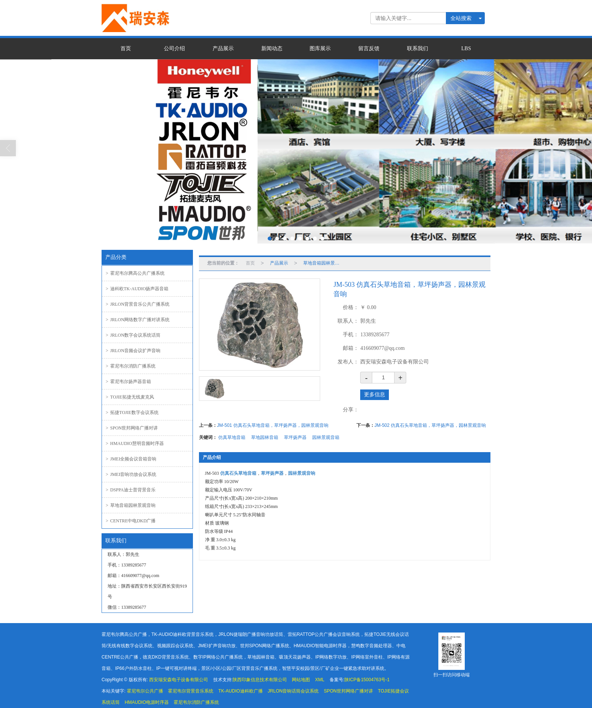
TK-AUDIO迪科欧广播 (240, 691)
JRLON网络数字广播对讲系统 (138, 319)
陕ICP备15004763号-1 (367, 679)
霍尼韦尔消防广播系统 (131, 366)
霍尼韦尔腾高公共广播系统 (135, 273)
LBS (466, 48)
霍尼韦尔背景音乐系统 (190, 691)
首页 (125, 48)
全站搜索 (461, 18)
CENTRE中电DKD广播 (131, 520)
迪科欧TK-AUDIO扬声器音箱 (137, 288)
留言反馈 (368, 48)
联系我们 (417, 48)
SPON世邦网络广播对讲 (132, 428)
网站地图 (301, 679)
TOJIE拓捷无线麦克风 (130, 397)
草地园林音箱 (264, 437)
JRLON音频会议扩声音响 (133, 350)
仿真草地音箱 (231, 437)
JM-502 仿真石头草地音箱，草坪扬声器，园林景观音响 (430, 425)
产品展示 (223, 48)
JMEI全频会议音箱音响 (131, 459)
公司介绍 (174, 48)
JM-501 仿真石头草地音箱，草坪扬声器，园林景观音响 (272, 425)
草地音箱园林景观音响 (131, 505)
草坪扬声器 (295, 437)
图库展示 (320, 48)
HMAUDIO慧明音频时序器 (135, 443)
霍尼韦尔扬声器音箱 (128, 381)
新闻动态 (271, 48)
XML (320, 679)
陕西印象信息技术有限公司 (260, 679)
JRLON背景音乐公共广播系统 (138, 304)
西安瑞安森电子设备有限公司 (178, 679)
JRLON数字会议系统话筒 (133, 335)
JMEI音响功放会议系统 (131, 474)
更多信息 (374, 394)
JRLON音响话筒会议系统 (293, 691)
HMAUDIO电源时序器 (147, 702)
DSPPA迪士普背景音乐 (131, 490)
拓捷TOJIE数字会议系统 (132, 412)
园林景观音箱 (325, 437)
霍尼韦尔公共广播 (145, 691)
